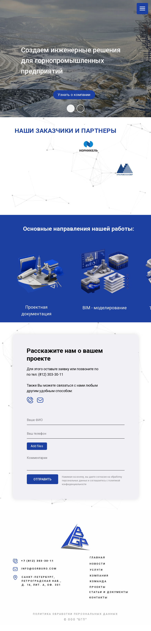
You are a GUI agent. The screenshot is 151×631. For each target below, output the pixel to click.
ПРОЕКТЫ (98, 586)
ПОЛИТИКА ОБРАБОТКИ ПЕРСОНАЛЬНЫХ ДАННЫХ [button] (75, 613)
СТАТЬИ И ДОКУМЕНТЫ (108, 592)
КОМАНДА (98, 581)
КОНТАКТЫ (98, 597)
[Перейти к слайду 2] (80, 108)
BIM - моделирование (104, 307)
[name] (76, 420)
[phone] (76, 434)
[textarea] (76, 462)
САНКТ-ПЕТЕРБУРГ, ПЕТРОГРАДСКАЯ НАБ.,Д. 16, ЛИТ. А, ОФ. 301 (41, 581)
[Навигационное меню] (142, 9)
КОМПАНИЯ (99, 575)
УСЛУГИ (96, 569)
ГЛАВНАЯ (97, 557)
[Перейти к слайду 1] (71, 108)
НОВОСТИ (98, 563)
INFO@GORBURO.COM (39, 568)
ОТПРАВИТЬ (42, 479)
